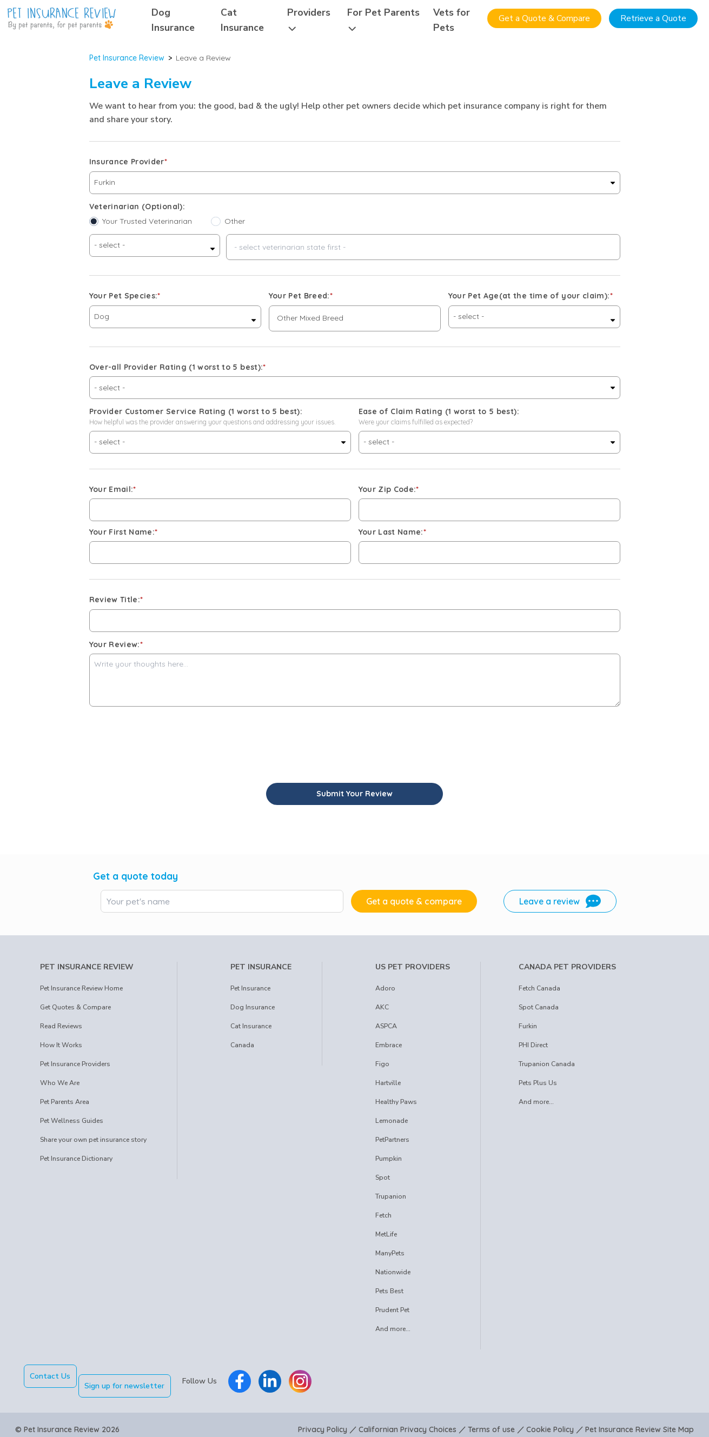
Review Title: (116, 599)
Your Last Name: (393, 532)
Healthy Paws (396, 1101)
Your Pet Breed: (301, 296)
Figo (382, 1064)
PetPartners (392, 1139)
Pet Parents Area (64, 1101)
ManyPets (390, 1253)
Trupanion (390, 1196)
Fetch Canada (539, 988)
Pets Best (389, 1291)
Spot (382, 1177)
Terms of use (491, 1420)
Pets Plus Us (538, 1083)
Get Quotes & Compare (75, 1007)
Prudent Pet (392, 1310)
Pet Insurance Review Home (81, 988)
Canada (242, 1045)
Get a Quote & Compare (544, 18)
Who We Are (59, 1083)
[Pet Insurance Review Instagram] (310, 1376)
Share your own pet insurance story (93, 1139)
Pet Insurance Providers (75, 1064)
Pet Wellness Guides (71, 1120)
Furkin (528, 1026)
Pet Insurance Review (126, 58)
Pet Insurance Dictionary (76, 1158)
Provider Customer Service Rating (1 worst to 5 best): (196, 411)
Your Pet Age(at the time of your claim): (530, 296)
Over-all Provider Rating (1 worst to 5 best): (177, 367)
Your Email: (112, 489)
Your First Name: (123, 532)
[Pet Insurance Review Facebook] (249, 1376)
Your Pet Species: (125, 296)
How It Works (61, 1045)
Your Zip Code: (389, 489)
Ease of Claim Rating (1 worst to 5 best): (439, 411)
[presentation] (171, 739)
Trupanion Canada (547, 1064)
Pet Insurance (250, 988)
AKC (382, 1007)
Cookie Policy (550, 1420)
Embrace (388, 1045)
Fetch (383, 1215)
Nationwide (392, 1272)
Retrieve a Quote (653, 18)
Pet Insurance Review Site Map (639, 1420)
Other (234, 221)
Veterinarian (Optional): (137, 206)
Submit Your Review (354, 794)
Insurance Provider (128, 162)
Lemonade (391, 1120)
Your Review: (116, 644)
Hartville (388, 1083)
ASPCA (386, 1026)
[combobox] (423, 247)
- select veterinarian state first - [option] (290, 247)
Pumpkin (388, 1158)
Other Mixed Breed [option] (310, 318)
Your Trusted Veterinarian (147, 221)
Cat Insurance (250, 1026)
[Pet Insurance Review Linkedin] (279, 1376)
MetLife (386, 1234)
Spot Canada (539, 1007)
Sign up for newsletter (134, 1376)
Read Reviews (61, 1026)
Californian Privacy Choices (407, 1420)
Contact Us (50, 1376)
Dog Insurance (252, 1007)
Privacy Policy (322, 1420)
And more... (392, 1329)
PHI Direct (533, 1045)
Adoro (385, 988)
